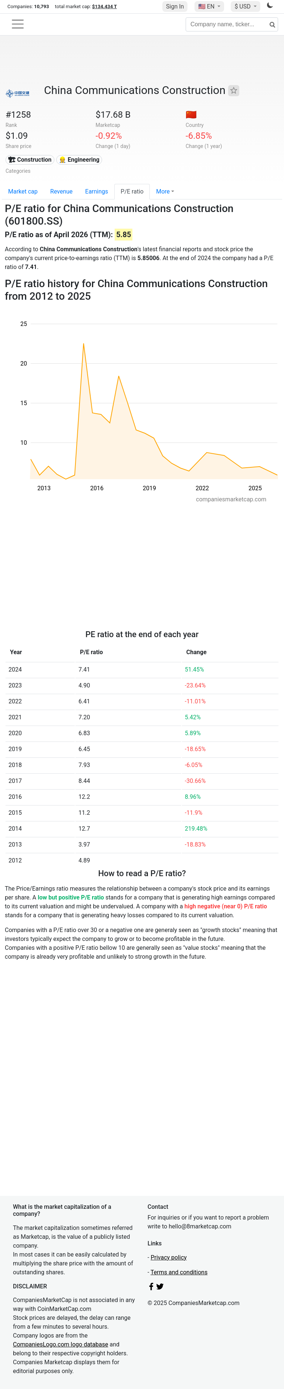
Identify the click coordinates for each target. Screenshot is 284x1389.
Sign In (175, 6)
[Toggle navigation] (18, 24)
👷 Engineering (79, 159)
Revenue (61, 191)
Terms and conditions (179, 1272)
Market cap (23, 191)
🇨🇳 (191, 115)
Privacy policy (169, 1257)
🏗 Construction (29, 159)
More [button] (163, 191)
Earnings (96, 191)
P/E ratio (132, 191)
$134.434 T (104, 6)
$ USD (243, 6)
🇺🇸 (207, 6)
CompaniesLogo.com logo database (60, 1344)
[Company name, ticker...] (232, 24)
